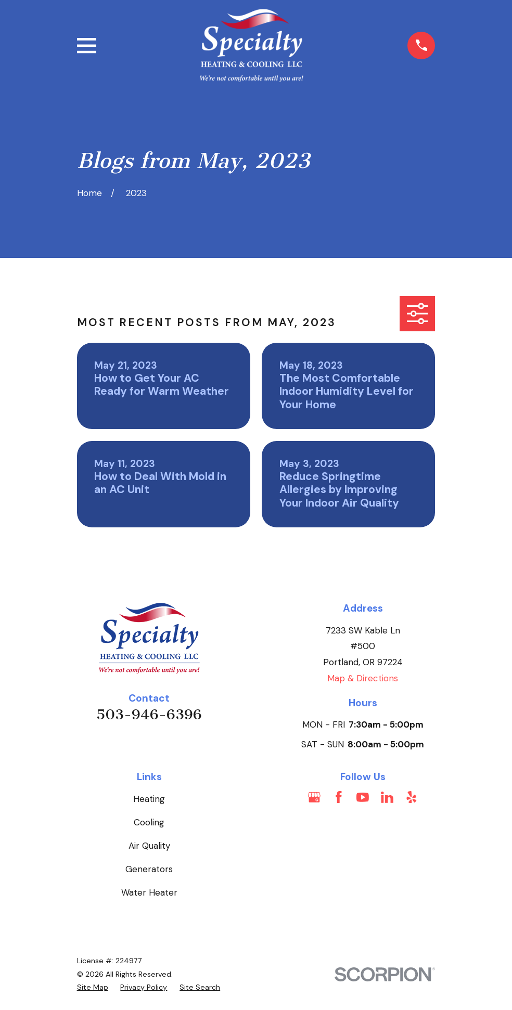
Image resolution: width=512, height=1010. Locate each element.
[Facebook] (338, 797)
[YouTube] (362, 797)
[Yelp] (411, 797)
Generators (149, 869)
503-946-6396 (149, 714)
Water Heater (149, 892)
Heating (149, 799)
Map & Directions (362, 678)
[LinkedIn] (387, 797)
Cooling (149, 822)
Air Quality (149, 845)
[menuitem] (92, 987)
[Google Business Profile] (314, 797)
